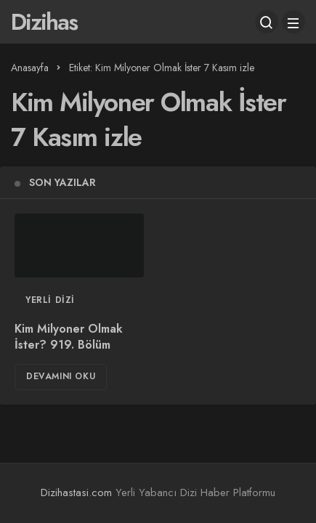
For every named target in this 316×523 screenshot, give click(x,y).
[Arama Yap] (266, 21)
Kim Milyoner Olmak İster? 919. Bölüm (69, 336)
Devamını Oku (60, 376)
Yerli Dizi (50, 300)
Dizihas (44, 21)
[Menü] (293, 21)
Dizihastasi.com (76, 492)
